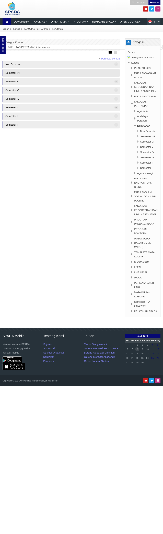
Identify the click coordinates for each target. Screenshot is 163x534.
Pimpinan (48, 361)
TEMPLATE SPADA (103, 21)
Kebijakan (48, 356)
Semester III (12, 107)
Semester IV (12, 98)
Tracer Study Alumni (95, 344)
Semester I (11, 124)
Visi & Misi (49, 348)
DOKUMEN (20, 21)
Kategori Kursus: (14, 42)
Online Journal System (97, 361)
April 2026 (142, 336)
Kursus (135, 62)
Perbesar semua (110, 58)
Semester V (12, 90)
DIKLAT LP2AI (59, 21)
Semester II (11, 116)
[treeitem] (142, 52)
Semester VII (12, 72)
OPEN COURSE (129, 21)
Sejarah (47, 344)
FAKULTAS (39, 21)
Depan (131, 52)
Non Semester (13, 64)
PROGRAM (79, 21)
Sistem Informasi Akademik (99, 356)
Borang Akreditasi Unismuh (99, 352)
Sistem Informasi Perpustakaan (101, 348)
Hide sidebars (3, 45)
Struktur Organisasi (54, 352)
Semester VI (12, 81)
